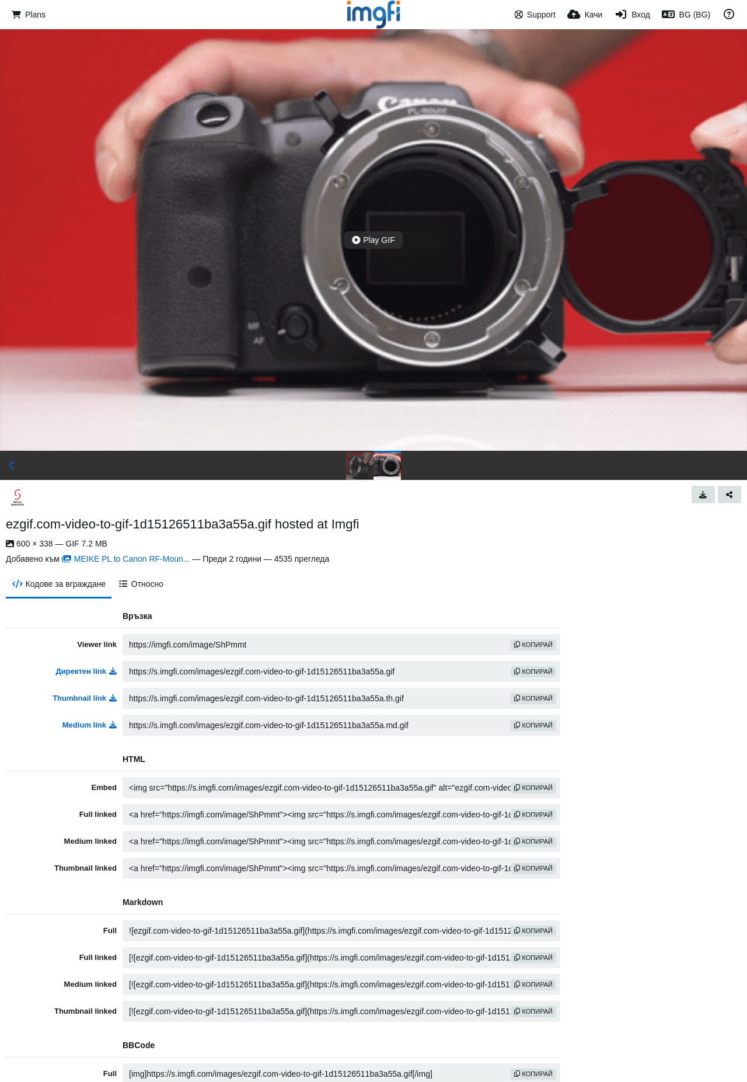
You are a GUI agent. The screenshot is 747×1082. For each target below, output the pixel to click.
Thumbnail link (85, 698)
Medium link (89, 725)
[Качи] (585, 14)
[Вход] (632, 14)
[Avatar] (17, 497)
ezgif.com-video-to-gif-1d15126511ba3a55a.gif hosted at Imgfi (182, 524)
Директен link (86, 671)
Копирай (533, 644)
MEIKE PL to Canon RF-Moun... (126, 558)
